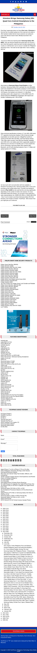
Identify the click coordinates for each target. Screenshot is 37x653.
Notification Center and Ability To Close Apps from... (18, 588)
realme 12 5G (4, 373)
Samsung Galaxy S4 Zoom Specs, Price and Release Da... (20, 590)
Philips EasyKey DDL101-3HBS (9, 274)
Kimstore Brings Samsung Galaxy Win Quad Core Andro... (20, 561)
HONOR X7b (4, 377)
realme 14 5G (4, 351)
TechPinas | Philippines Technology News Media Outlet (23, 650)
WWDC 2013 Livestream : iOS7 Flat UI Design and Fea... (19, 586)
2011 (4, 614)
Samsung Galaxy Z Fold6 (8, 361)
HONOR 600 (4, 340)
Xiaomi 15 (3, 346)
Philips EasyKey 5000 (7, 282)
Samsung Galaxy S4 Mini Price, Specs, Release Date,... (19, 602)
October (6, 537)
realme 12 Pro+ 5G (6, 376)
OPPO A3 (3, 359)
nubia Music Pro (5, 348)
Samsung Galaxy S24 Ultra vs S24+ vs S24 (12, 488)
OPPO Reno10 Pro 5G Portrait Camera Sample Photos (16, 500)
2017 (4, 524)
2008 (4, 620)
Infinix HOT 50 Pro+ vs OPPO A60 (10, 355)
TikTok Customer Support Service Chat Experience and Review (18, 476)
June (5, 544)
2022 (4, 515)
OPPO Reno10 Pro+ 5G (7, 386)
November (7, 535)
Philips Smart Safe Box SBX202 (9, 276)
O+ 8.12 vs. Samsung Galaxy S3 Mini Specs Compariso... (19, 595)
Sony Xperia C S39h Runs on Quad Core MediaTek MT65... (20, 552)
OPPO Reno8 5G (5, 392)
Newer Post (5, 216)
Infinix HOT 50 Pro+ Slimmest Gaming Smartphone (15, 356)
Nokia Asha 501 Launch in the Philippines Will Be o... (18, 563)
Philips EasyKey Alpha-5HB (8, 288)
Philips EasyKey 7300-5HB (8, 293)
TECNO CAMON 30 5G (7, 371)
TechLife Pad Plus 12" (7, 421)
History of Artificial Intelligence (9, 478)
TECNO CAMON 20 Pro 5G (8, 399)
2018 (4, 522)
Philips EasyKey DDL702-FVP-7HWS (11, 267)
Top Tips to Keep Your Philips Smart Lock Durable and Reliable (18, 283)
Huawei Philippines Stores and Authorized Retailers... (18, 547)
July (5, 542)
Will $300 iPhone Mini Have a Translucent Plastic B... (18, 554)
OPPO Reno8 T (5, 393)
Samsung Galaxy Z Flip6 (7, 362)
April (5, 606)
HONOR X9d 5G (5, 345)
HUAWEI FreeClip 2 (6, 415)
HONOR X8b (4, 378)
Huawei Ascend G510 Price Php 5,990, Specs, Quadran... (19, 600)
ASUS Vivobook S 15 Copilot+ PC (10, 422)
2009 (4, 618)
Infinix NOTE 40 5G (6, 367)
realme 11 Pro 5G (5, 400)
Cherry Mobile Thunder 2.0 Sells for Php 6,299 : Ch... (18, 565)
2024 (4, 512)
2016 (4, 526)
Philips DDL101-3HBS (7, 296)
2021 (4, 517)
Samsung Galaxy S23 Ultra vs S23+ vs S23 (12, 497)
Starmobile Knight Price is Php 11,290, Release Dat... (18, 570)
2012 (4, 613)
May (5, 604)
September (7, 538)
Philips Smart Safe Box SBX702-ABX (11, 285)
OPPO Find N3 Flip (6, 384)
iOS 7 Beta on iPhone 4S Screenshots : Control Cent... (19, 577)
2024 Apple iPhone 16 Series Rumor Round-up (13, 482)
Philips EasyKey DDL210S (8, 301)
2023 (4, 514)
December (7, 533)
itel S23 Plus (4, 374)
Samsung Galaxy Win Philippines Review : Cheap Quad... (19, 551)
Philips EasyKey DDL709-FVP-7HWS (11, 305)
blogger (33, 221)
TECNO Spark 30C (6, 354)
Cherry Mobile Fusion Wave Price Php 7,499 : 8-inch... (18, 567)
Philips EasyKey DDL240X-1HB (9, 277)
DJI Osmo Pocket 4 (6, 413)
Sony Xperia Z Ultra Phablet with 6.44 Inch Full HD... (18, 575)
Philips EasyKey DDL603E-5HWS (10, 298)
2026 (4, 508)
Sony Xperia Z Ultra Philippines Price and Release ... (18, 545)
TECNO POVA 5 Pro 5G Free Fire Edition (12, 395)
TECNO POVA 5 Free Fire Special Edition (12, 396)
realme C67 (4, 383)
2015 (4, 528)
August (6, 540)
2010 (4, 616)
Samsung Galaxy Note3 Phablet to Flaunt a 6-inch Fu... (19, 558)
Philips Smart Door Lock (7, 292)
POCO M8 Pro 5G (6, 343)
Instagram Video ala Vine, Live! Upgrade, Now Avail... (18, 560)
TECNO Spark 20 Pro (7, 397)
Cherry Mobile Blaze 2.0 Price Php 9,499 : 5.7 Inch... (18, 579)
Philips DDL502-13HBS (7, 266)
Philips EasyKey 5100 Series (8, 299)
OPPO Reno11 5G (6, 380)
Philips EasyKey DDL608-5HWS (9, 289)
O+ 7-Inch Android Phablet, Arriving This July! (16, 549)
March (6, 607)
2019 (4, 521)
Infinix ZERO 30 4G (6, 405)
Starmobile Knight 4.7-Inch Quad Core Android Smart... (19, 572)
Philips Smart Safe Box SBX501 (9, 264)
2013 (4, 531)
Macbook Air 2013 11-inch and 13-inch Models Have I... (19, 582)
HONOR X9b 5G (5, 381)
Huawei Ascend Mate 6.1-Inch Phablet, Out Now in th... (19, 556)
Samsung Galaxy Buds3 (7, 425)
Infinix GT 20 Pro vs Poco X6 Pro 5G (11, 364)
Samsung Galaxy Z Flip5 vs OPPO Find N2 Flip (14, 495)
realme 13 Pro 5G (5, 358)
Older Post (33, 216)
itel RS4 (3, 370)
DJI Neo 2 (3, 416)
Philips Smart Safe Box (7, 291)
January (6, 611)
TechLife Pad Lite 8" (6, 419)
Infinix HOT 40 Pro (6, 403)
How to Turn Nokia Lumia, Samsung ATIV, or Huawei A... (19, 591)
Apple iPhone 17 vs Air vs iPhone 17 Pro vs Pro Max (15, 469)
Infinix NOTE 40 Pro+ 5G (7, 368)
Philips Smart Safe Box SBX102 (9, 269)
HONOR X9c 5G (5, 352)
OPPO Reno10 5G (6, 387)
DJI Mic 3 (3, 418)
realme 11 (3, 402)
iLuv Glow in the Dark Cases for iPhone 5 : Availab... (18, 574)
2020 (4, 519)
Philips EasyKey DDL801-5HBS (9, 270)
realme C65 (4, 365)
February (6, 609)
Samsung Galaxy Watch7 (8, 423)
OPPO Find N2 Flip (6, 498)
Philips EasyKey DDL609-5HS (9, 280)
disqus (28, 221)
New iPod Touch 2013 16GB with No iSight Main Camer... (19, 598)
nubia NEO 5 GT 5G (6, 342)
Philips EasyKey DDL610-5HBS (9, 273)
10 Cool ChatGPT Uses (7, 479)
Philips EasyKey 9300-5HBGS (9, 302)
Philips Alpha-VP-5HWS (7, 304)
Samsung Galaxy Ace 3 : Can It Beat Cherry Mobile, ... (18, 581)
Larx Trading (4, 307)
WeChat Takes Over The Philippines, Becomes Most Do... (19, 593)
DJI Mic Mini (4, 426)
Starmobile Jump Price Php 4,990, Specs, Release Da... (19, 597)
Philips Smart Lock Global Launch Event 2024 (13, 279)
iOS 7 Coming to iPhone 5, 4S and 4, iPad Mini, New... (18, 584)
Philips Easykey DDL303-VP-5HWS (10, 295)
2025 (4, 510)
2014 (4, 529)
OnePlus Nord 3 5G (6, 390)
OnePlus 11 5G (5, 389)
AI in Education (5, 481)
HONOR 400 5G (5, 349)
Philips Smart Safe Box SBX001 (9, 286)
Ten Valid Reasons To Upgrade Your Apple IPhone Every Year (17, 484)
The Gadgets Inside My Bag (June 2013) (15, 568)
